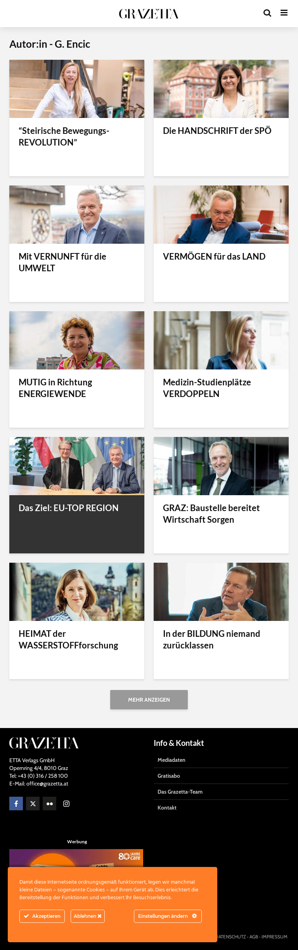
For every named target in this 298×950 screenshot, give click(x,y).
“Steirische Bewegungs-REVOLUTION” (64, 136)
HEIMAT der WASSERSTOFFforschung (68, 639)
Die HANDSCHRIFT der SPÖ (217, 130)
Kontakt (167, 807)
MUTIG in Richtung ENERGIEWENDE (55, 388)
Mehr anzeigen (149, 699)
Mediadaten (171, 759)
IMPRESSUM (275, 937)
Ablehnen (88, 916)
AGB (253, 937)
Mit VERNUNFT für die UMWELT (62, 262)
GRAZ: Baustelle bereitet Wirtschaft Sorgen (211, 514)
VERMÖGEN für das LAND (214, 256)
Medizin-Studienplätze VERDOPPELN (207, 388)
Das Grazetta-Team (180, 791)
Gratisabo (169, 775)
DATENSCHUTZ (230, 937)
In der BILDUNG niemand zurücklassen (211, 639)
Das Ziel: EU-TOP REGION (69, 508)
